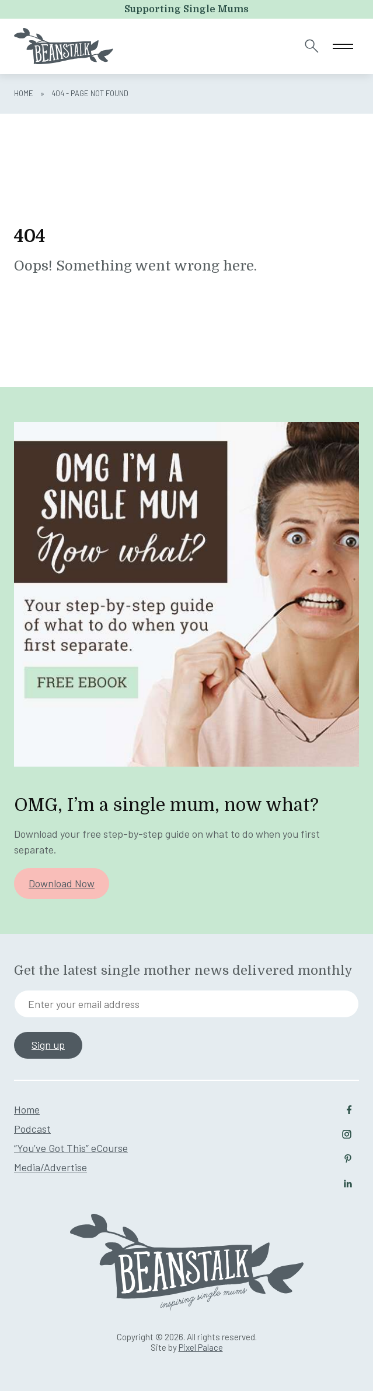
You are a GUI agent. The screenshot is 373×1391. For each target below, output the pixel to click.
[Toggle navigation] (343, 46)
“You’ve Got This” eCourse (71, 1147)
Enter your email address (84, 1003)
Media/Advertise (50, 1167)
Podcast (32, 1128)
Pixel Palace (201, 1347)
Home (23, 93)
